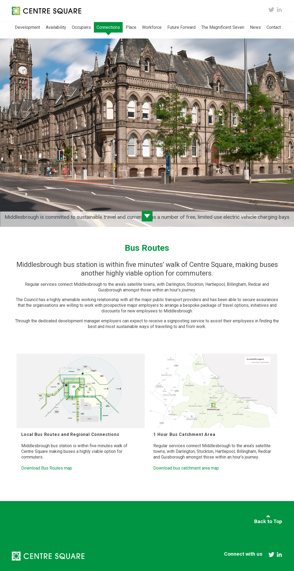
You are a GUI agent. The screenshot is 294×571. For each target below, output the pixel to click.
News (255, 27)
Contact (274, 27)
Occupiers (81, 27)
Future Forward (181, 27)
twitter (271, 10)
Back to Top (268, 521)
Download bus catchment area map (186, 468)
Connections (108, 27)
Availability (56, 27)
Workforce (152, 27)
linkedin (279, 9)
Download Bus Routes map (46, 468)
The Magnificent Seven (222, 27)
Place (131, 27)
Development (27, 27)
